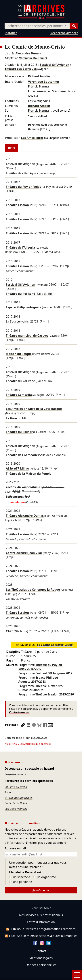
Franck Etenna (38, 86)
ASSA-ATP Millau (17, 469)
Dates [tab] (11, 147)
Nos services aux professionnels (41, 905)
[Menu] (77, 975)
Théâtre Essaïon (17, 205)
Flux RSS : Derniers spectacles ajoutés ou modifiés (41, 926)
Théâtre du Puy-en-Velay (23, 187)
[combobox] (37, 26)
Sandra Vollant (37, 116)
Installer (11, 33)
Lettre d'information (41, 912)
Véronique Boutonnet (33, 58)
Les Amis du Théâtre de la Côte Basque (34, 409)
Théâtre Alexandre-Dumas (24, 487)
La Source (13, 321)
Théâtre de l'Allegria (20, 247)
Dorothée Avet (37, 124)
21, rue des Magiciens (19, 787)
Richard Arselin (39, 76)
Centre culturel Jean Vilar (24, 553)
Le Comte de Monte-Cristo (55, 645)
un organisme (44, 867)
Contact (41, 941)
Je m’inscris (41, 880)
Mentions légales (41, 948)
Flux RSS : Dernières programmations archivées (40, 919)
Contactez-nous (19, 712)
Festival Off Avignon (54, 65)
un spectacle (19, 867)
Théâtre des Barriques (21, 69)
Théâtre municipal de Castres (27, 336)
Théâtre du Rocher (19, 432)
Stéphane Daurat (64, 91)
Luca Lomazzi (37, 91)
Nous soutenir (41, 898)
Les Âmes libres (32, 138)
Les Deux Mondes (16, 798)
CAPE (9, 631)
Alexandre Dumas (28, 53)
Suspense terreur (15, 764)
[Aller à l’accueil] (41, 18)
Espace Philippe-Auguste (23, 307)
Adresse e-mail (15, 838)
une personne (20, 871)
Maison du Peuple (19, 354)
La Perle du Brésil (16, 777)
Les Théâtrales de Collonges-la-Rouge (33, 590)
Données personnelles (41, 955)
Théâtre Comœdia (19, 395)
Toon (8, 782)
